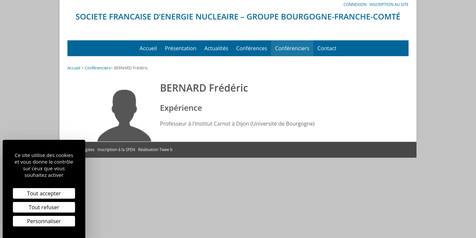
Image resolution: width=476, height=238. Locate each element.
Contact (326, 48)
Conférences (251, 48)
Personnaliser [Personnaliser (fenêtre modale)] (44, 221)
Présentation (180, 48)
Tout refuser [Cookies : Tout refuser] (44, 207)
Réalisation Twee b (155, 149)
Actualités (216, 48)
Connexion (355, 4)
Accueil (148, 48)
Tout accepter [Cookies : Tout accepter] (44, 193)
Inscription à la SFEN (116, 149)
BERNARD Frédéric (131, 68)
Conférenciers (292, 48)
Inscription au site (389, 4)
